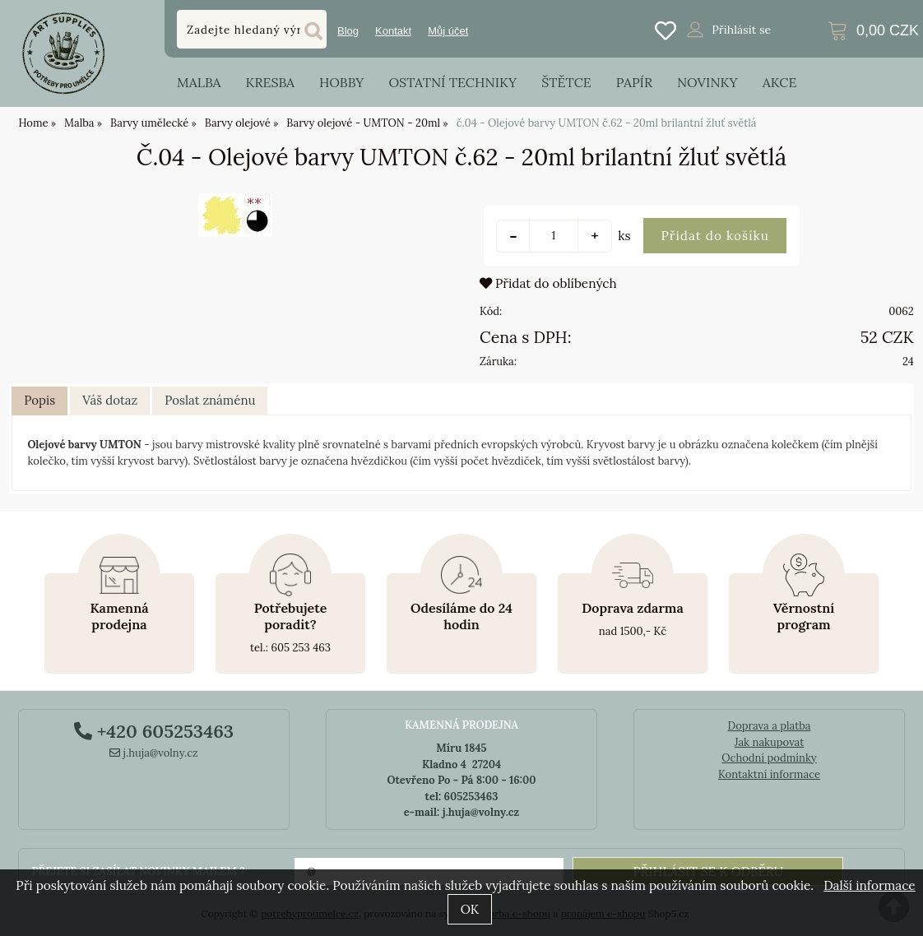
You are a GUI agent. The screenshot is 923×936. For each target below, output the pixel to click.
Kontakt (393, 31)
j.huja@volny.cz (153, 753)
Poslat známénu (210, 400)
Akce (780, 82)
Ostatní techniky (452, 82)
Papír (634, 82)
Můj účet (448, 31)
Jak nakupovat (770, 742)
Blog (348, 31)
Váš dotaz (109, 400)
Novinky (707, 82)
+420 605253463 (154, 731)
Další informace (869, 885)
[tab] (39, 401)
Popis (39, 400)
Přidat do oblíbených (548, 283)
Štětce (566, 82)
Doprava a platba (768, 726)
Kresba (270, 82)
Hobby (341, 82)
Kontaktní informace (769, 774)
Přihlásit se (741, 29)
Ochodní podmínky (768, 758)
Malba (198, 82)
